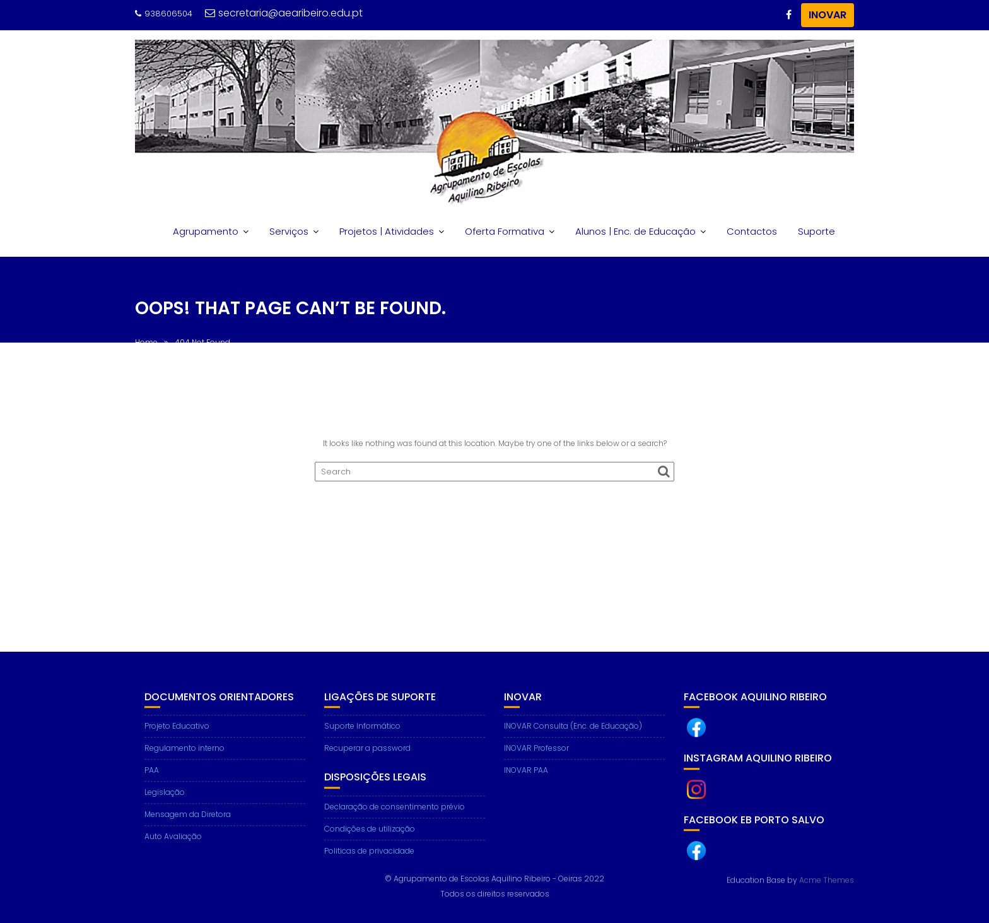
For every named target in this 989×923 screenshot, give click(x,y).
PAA (151, 777)
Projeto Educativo (176, 733)
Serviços (288, 231)
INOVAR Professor (536, 755)
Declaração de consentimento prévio (394, 814)
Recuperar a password (367, 755)
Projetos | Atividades (386, 231)
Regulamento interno (184, 755)
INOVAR (827, 15)
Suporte (816, 231)
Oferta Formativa (504, 231)
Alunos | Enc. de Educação (635, 231)
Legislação (164, 799)
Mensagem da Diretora (187, 821)
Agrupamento (205, 231)
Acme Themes (826, 879)
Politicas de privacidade (369, 858)
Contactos (752, 231)
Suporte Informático (362, 733)
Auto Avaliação (173, 843)
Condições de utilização (369, 836)
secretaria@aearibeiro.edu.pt (284, 13)
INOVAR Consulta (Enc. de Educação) (573, 733)
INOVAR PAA (526, 777)
